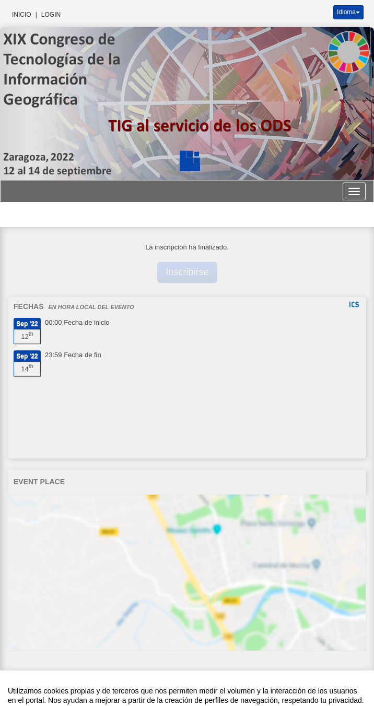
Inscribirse (187, 272)
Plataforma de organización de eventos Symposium (187, 687)
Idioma (348, 12)
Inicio (21, 14)
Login (51, 14)
